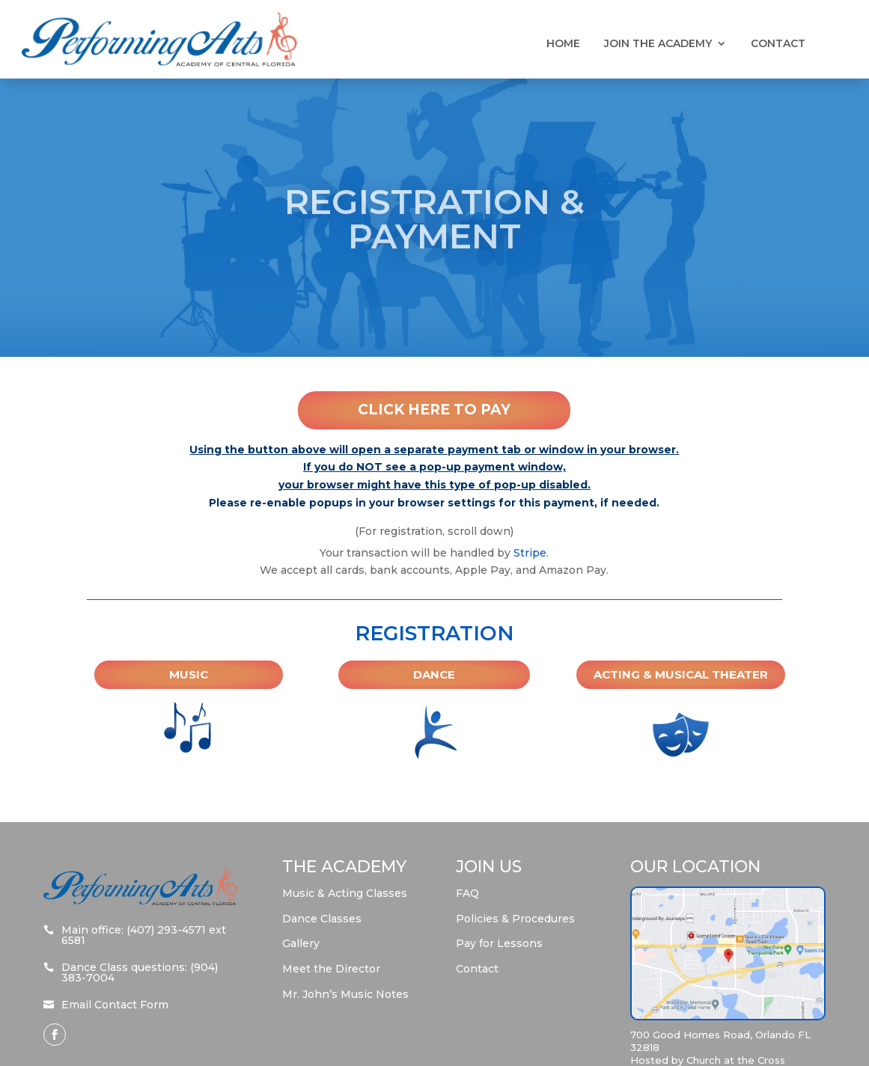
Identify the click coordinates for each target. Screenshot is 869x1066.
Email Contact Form (114, 1004)
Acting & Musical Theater (681, 674)
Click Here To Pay (434, 409)
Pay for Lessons (499, 943)
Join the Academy (658, 44)
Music (188, 674)
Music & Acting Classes (344, 893)
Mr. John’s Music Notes (345, 994)
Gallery (301, 943)
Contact (778, 44)
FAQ (467, 893)
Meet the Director (331, 968)
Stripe (529, 553)
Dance (434, 674)
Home (563, 44)
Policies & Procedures (515, 918)
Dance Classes (322, 918)
